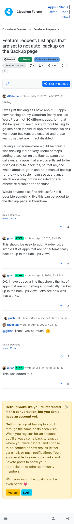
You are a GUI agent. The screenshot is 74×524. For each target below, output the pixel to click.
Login (26, 492)
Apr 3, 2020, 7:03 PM (44, 324)
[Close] (66, 406)
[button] (6, 518)
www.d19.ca (9, 218)
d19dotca (13, 96)
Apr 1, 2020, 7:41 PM (48, 238)
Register (13, 492)
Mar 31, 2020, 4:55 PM (45, 96)
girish (10, 238)
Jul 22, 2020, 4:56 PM (50, 367)
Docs (64, 12)
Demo (53, 12)
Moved (9, 59)
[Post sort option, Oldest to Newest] (7, 83)
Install (66, 16)
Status (63, 7)
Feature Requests (47, 59)
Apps (52, 7)
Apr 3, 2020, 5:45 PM (49, 275)
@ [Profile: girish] (7, 331)
